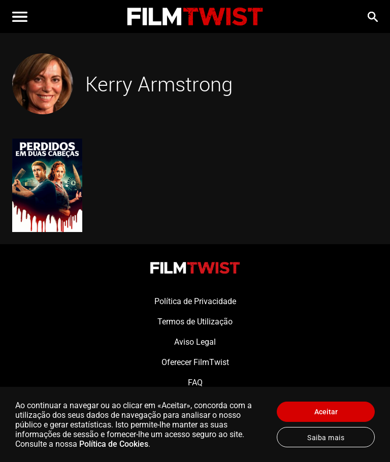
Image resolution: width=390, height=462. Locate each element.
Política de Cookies (113, 444)
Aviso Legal (195, 342)
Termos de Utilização (195, 321)
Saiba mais (325, 438)
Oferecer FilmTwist (195, 362)
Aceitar (326, 412)
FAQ (195, 382)
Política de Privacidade (195, 301)
